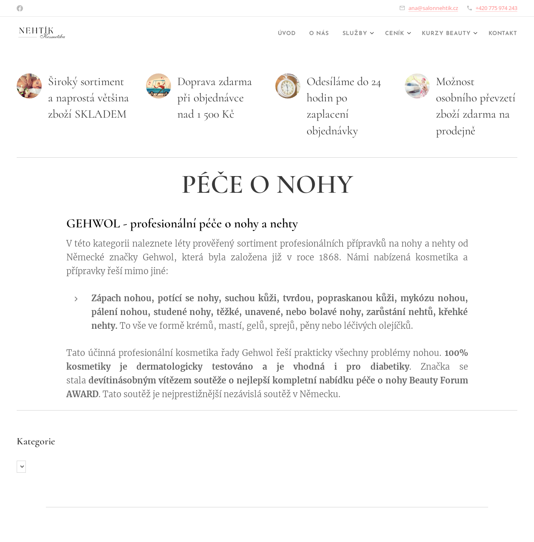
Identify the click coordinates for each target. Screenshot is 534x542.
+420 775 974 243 (496, 8)
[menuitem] (265, 33)
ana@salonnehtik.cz (433, 8)
